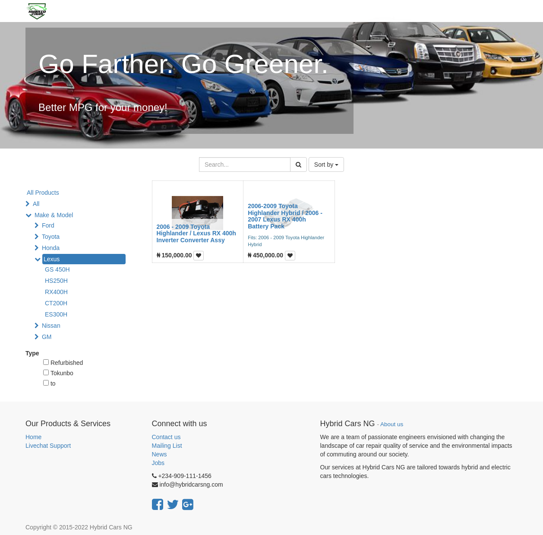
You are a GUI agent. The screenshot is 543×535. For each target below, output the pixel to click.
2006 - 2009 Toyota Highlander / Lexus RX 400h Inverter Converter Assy (196, 233)
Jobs (158, 462)
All (36, 203)
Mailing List (167, 445)
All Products (43, 192)
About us (391, 424)
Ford (48, 225)
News (159, 454)
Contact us (166, 437)
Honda (51, 247)
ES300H (56, 314)
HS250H (56, 280)
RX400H (56, 291)
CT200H (56, 303)
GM (47, 336)
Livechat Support (48, 445)
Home (33, 437)
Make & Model (54, 215)
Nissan (51, 325)
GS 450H (57, 269)
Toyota (51, 236)
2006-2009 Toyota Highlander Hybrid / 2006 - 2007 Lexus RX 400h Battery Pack (285, 216)
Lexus (52, 259)
